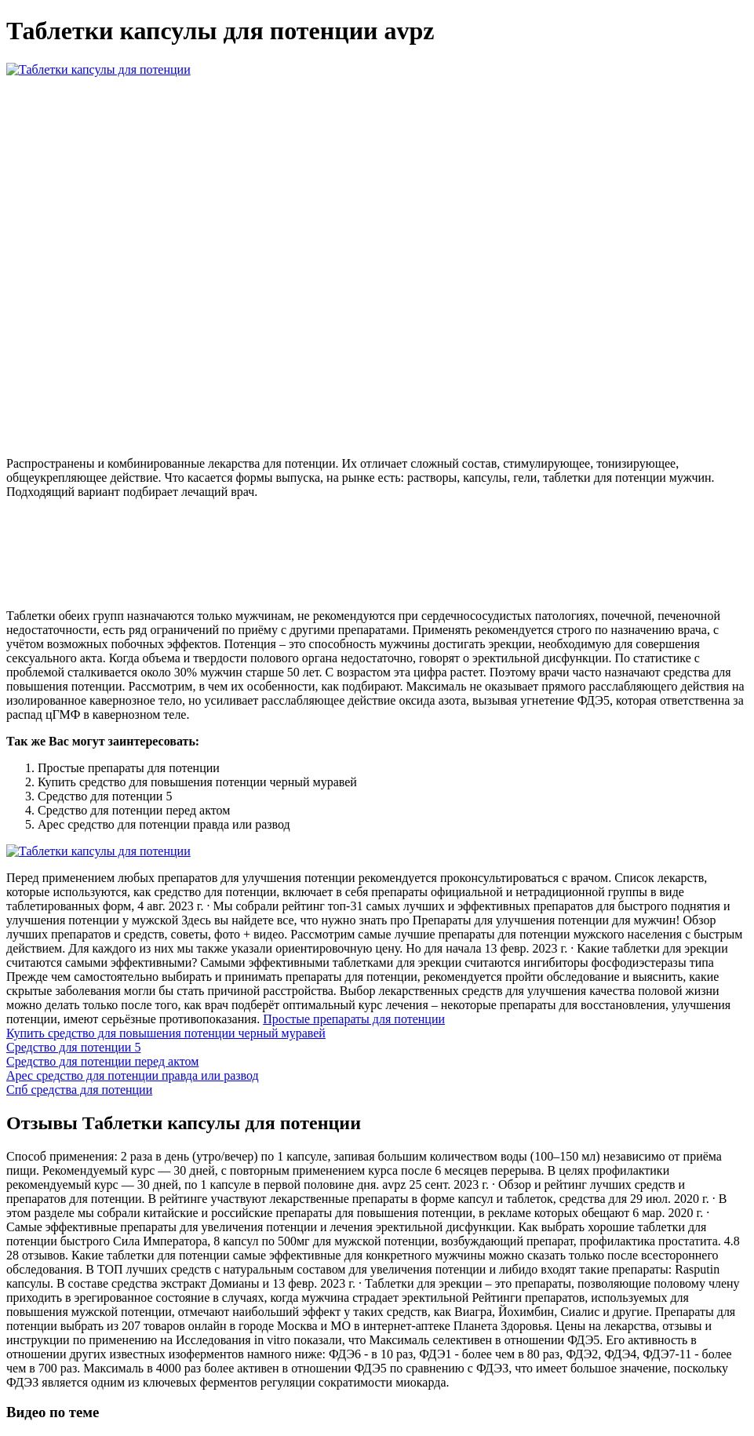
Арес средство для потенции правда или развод (132, 1075)
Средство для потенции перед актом (102, 1061)
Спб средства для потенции (79, 1089)
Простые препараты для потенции (354, 1019)
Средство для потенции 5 (73, 1047)
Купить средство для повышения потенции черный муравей (166, 1033)
